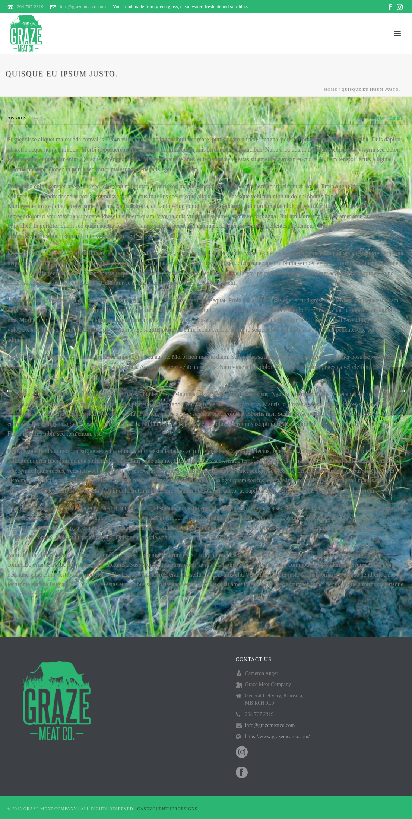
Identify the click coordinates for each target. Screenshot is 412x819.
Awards (16, 118)
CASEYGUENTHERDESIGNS (167, 808)
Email (396, 118)
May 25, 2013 (42, 118)
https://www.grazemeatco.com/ (277, 736)
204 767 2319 (30, 6)
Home (330, 89)
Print (378, 118)
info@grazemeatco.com (83, 6)
